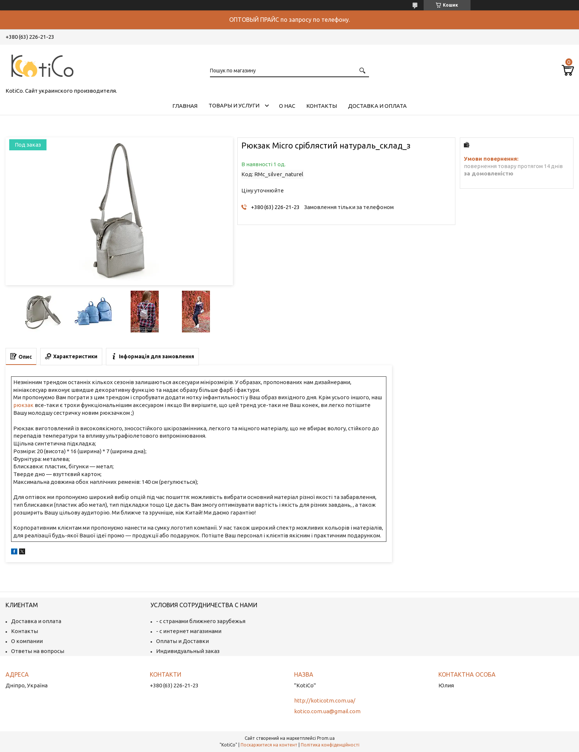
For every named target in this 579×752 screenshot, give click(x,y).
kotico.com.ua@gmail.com (327, 711)
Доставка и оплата (377, 106)
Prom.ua (326, 738)
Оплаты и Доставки (182, 641)
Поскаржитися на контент (269, 744)
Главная (184, 106)
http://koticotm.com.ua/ (324, 700)
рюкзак (23, 405)
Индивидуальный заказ (188, 651)
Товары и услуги (233, 105)
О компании (27, 641)
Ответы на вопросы (37, 651)
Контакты (321, 106)
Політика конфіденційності (330, 744)
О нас (287, 106)
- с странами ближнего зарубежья (200, 621)
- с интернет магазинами (188, 631)
